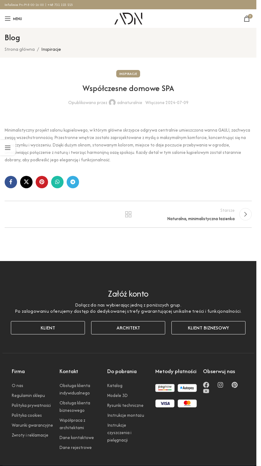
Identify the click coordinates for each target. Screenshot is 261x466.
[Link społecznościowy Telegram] (73, 182)
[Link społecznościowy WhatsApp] (57, 182)
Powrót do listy (128, 217)
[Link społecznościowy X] (26, 182)
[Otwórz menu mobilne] (13, 18)
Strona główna (20, 49)
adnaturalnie (129, 102)
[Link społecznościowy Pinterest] (42, 182)
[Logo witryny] (128, 18)
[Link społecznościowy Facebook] (11, 182)
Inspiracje (51, 49)
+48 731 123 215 (60, 4)
